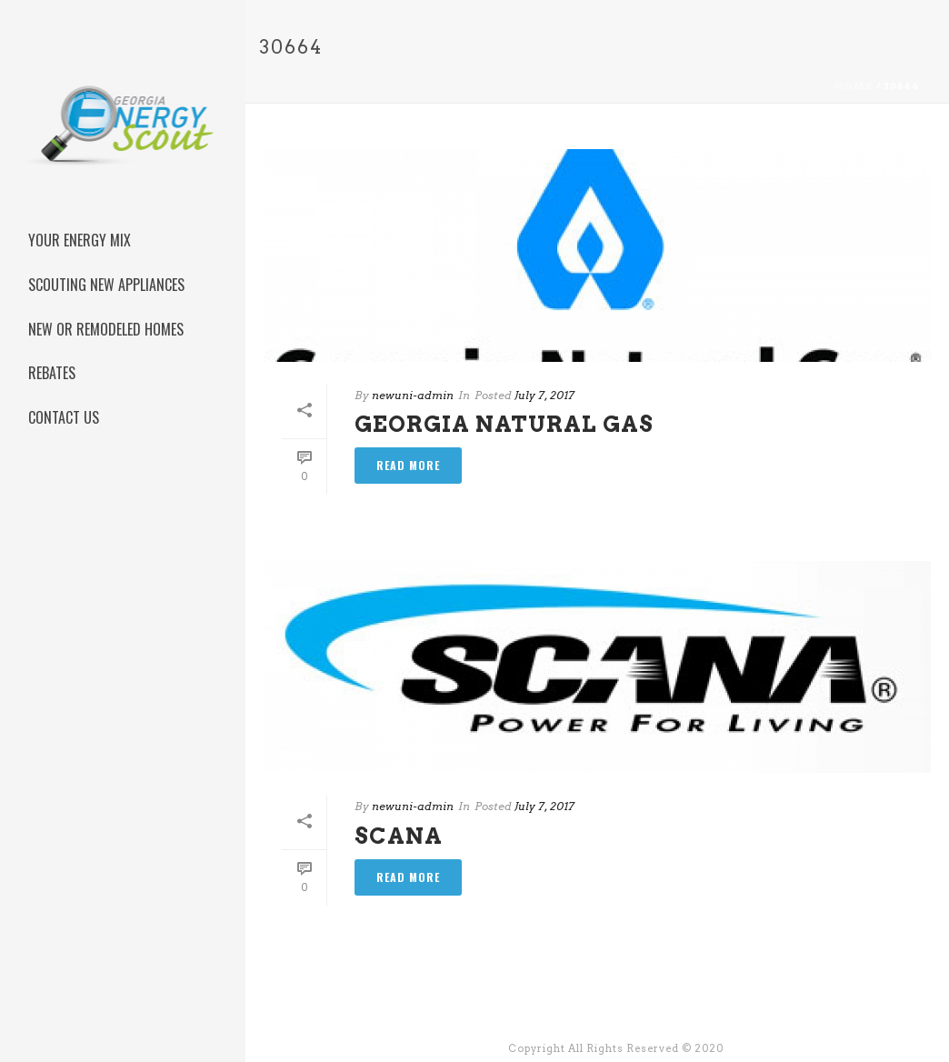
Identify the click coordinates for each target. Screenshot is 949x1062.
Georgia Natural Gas (504, 424)
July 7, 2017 (544, 395)
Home (854, 85)
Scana (399, 836)
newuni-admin (413, 395)
